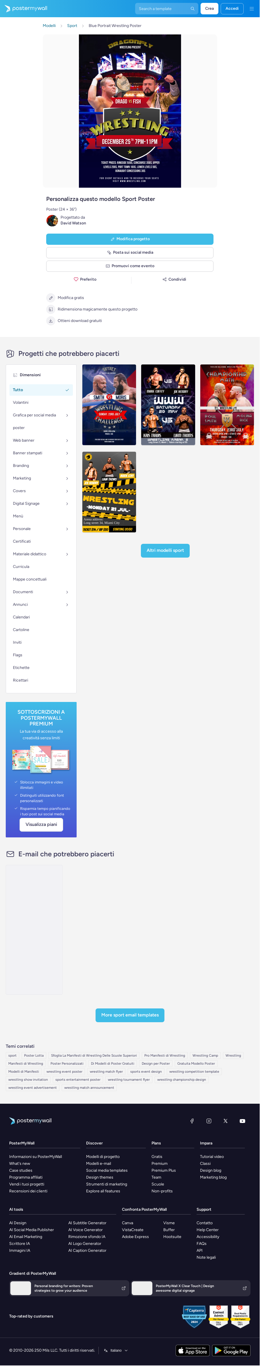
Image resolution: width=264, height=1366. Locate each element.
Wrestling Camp (205, 1055)
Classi (205, 1163)
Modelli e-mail (98, 1163)
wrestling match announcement (89, 1088)
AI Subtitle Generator (87, 1223)
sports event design (146, 1072)
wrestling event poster (64, 1072)
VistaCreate (132, 1229)
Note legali (206, 1257)
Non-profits (162, 1191)
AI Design (17, 1223)
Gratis (157, 1156)
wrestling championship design (181, 1080)
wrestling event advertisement (32, 1088)
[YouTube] (242, 1121)
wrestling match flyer (106, 1072)
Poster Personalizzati (67, 1064)
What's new (19, 1163)
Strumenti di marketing (106, 1184)
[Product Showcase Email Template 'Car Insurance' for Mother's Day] (34, 930)
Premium (160, 1163)
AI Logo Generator (84, 1243)
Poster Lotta (34, 1055)
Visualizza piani (41, 824)
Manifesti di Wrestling (25, 1064)
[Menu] (252, 9)
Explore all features (103, 1191)
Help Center (208, 1229)
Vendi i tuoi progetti (26, 1184)
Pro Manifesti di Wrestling (164, 1055)
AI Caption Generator (87, 1250)
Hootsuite (172, 1236)
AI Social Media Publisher (31, 1229)
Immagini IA (19, 1250)
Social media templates (107, 1170)
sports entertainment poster (77, 1080)
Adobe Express (135, 1236)
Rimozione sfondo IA (86, 1236)
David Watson (73, 223)
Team (156, 1177)
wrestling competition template (194, 1072)
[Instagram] (209, 1121)
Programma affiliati (25, 1177)
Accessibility (208, 1236)
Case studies (20, 1170)
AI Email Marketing (25, 1236)
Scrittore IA (19, 1243)
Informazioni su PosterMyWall (35, 1156)
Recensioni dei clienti (28, 1191)
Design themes (99, 1177)
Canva (127, 1223)
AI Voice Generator (85, 1229)
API (200, 1250)
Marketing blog (213, 1177)
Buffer (169, 1229)
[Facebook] (192, 1121)
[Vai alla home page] (23, 8)
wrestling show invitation (28, 1080)
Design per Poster (156, 1064)
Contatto (205, 1223)
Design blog (210, 1170)
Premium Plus (164, 1170)
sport (12, 1055)
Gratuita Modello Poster (196, 1064)
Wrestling (233, 1055)
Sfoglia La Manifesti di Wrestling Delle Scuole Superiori (94, 1055)
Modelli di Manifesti (23, 1072)
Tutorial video (212, 1156)
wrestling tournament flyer (129, 1080)
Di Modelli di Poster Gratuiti (112, 1064)
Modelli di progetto (103, 1156)
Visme (169, 1223)
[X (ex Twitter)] (225, 1121)
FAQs (202, 1243)
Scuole (158, 1184)
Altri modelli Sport (165, 550)
